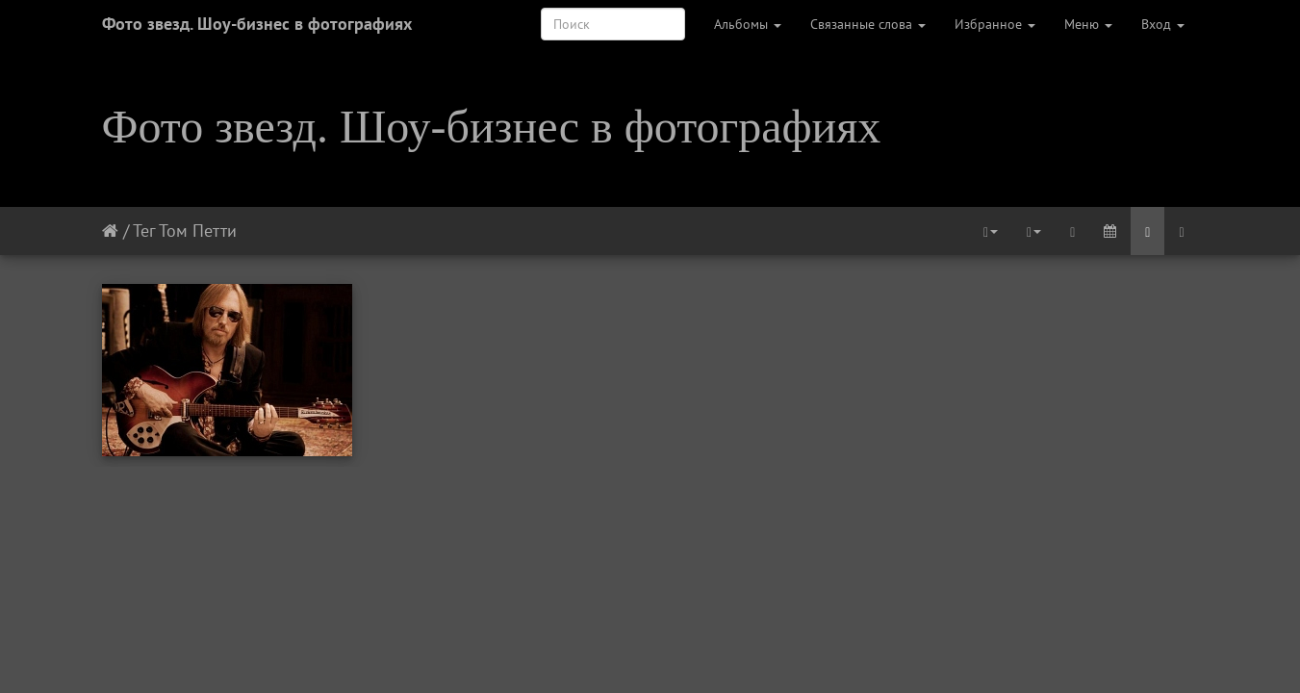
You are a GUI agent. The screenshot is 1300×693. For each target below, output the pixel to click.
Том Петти (198, 230)
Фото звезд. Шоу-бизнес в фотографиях (257, 24)
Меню (1088, 24)
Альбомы (747, 24)
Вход (1163, 24)
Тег (144, 230)
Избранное (995, 24)
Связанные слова (868, 24)
